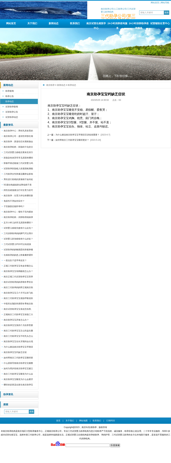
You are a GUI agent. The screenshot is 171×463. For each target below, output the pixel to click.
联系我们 (75, 23)
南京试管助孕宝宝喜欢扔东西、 (18, 309)
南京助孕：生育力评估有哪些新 (18, 195)
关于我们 (32, 23)
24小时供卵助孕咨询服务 (139, 25)
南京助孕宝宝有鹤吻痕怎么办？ (18, 271)
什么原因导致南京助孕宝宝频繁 (18, 363)
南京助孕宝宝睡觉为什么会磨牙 (18, 379)
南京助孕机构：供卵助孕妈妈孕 (18, 217)
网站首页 (155, 2)
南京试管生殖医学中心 (96, 25)
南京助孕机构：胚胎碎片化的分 (18, 147)
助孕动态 (9, 101)
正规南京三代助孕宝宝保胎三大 (18, 314)
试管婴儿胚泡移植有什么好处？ (18, 239)
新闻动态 (53, 23)
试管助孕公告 (11, 112)
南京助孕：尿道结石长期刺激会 (18, 141)
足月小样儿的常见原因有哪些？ (18, 222)
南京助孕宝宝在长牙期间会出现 (18, 341)
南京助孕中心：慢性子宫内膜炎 (18, 212)
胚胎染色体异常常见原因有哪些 (18, 158)
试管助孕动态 (11, 117)
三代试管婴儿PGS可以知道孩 (17, 244)
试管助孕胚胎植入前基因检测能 (18, 168)
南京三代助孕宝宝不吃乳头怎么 (18, 336)
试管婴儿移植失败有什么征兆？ (18, 228)
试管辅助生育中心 (160, 23)
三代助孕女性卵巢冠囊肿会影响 (18, 174)
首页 (58, 420)
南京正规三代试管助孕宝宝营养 (18, 276)
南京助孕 (50, 85)
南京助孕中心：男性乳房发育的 (18, 131)
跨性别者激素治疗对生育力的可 (18, 190)
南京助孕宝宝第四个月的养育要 (18, 325)
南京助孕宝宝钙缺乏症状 (15, 352)
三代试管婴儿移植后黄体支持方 (18, 152)
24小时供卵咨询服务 (117, 25)
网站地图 (83, 420)
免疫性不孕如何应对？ (14, 201)
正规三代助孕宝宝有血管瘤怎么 (18, 266)
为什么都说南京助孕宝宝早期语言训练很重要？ (77, 135)
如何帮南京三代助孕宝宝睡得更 (18, 357)
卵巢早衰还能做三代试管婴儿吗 (18, 163)
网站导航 (165, 2)
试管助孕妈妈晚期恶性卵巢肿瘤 (18, 249)
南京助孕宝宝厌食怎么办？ (16, 320)
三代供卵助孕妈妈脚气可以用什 (18, 233)
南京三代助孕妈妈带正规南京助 (18, 287)
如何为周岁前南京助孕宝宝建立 (18, 368)
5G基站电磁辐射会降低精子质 (18, 185)
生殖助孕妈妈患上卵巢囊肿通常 (18, 255)
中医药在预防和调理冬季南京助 (18, 303)
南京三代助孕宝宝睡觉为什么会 (18, 374)
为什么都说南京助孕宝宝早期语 (18, 347)
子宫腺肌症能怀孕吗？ (14, 206)
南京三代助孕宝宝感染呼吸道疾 (18, 298)
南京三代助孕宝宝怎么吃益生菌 (18, 330)
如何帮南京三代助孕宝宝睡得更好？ (72, 140)
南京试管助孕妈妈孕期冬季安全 (18, 282)
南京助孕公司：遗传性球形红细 (18, 136)
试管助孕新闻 (11, 106)
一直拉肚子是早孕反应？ (15, 260)
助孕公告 (9, 96)
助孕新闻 (9, 91)
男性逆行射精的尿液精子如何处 (18, 179)
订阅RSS (110, 420)
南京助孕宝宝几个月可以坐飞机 (18, 293)
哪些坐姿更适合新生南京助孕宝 (18, 385)
